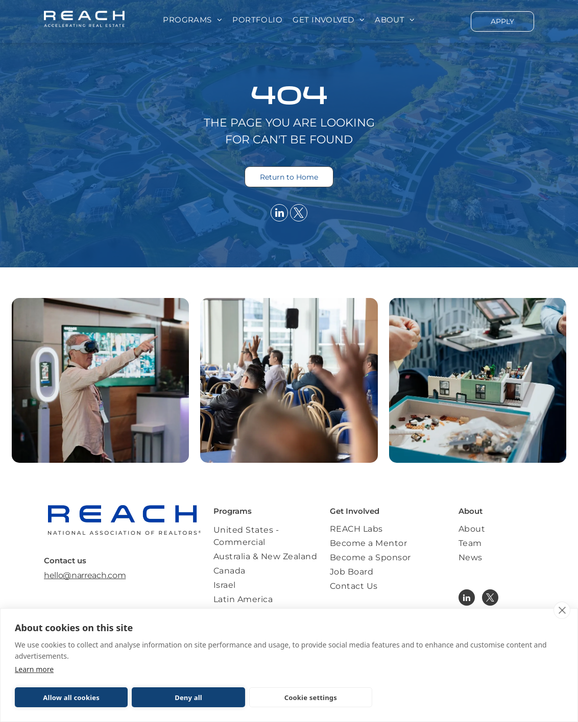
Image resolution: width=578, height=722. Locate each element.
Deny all (188, 697)
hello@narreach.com (85, 575)
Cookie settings (310, 697)
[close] (561, 610)
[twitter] (298, 214)
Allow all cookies (71, 697)
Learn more (34, 669)
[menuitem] (192, 20)
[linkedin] (279, 214)
